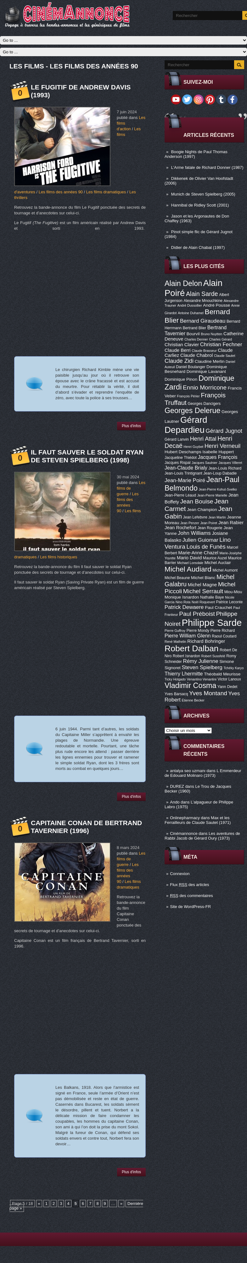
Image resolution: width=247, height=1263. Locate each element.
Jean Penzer (189, 523)
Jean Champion (202, 509)
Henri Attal (203, 439)
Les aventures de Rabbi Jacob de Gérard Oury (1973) (202, 836)
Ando (174, 802)
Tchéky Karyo (233, 668)
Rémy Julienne (200, 661)
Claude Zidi (179, 361)
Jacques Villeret (230, 463)
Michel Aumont (225, 570)
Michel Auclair (218, 562)
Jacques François (217, 457)
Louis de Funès (205, 547)
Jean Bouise (196, 501)
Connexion (179, 873)
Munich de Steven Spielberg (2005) (203, 194)
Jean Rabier (231, 522)
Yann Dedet (227, 687)
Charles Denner (196, 339)
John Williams (194, 533)
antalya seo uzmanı (187, 770)
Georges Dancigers (204, 403)
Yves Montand (208, 693)
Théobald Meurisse (222, 674)
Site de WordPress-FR (190, 906)
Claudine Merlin (210, 361)
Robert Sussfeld (213, 656)
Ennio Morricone (205, 387)
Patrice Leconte (229, 602)
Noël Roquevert (203, 602)
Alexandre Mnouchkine (202, 300)
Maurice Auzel (215, 558)
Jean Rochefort (180, 527)
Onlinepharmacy (185, 817)
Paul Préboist (197, 613)
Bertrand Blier (194, 328)
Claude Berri (178, 350)
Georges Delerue (192, 410)
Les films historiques (58, 557)
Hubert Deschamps (183, 451)
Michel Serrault (203, 591)
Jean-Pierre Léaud (180, 495)
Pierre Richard (223, 630)
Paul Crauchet (218, 607)
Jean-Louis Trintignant (183, 473)
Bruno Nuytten (211, 334)
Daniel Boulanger (190, 367)
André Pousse (216, 305)
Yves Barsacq (176, 694)
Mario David (189, 557)
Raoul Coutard (224, 636)
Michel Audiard (188, 569)
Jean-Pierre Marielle (212, 495)
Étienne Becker (193, 700)
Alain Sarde (202, 293)
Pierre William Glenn (188, 635)
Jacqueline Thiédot (181, 457)
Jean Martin (217, 517)
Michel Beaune (177, 578)
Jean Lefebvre (195, 517)
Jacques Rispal (177, 462)
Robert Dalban (192, 648)
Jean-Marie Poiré (185, 480)
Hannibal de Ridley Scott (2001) (200, 205)
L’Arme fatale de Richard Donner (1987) (207, 167)
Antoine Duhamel (191, 313)
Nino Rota (183, 602)
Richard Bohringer (206, 641)
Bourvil (193, 333)
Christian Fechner (221, 344)
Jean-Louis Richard (224, 468)
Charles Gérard (220, 339)
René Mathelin (175, 641)
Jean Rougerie (210, 528)
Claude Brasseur (204, 350)
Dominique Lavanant (206, 371)
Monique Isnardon (182, 597)
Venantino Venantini (201, 679)
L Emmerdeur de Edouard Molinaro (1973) (203, 773)
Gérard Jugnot (224, 431)
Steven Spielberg (202, 667)
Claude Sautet (224, 355)
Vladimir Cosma (190, 685)
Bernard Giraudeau (202, 321)
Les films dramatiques (106, 192)
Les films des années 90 (61, 192)
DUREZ (177, 786)
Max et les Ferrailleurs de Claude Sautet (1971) (198, 820)
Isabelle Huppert (218, 451)
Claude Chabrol (196, 355)
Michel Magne (202, 584)
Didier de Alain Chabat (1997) (198, 247)
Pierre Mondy (198, 630)
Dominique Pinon (181, 379)
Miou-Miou (233, 592)
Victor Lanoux (229, 679)
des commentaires (191, 895)
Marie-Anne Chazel (198, 552)
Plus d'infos (131, 426)
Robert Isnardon (186, 656)
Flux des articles (189, 884)
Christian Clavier (182, 344)
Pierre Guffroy (175, 630)
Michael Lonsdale (190, 563)
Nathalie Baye (212, 597)
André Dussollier (189, 305)
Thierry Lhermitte (184, 673)
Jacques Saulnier (204, 463)
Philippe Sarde (212, 622)
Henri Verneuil (222, 446)
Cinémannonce (183, 833)
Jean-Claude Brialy (186, 467)
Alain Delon (183, 283)
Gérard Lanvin (177, 439)
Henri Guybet (194, 447)
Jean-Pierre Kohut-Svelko (218, 489)
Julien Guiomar (200, 540)
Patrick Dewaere (184, 607)
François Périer (188, 396)
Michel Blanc (203, 577)
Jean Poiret (208, 523)
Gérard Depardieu (186, 425)
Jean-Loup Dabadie (220, 473)
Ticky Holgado (175, 679)
